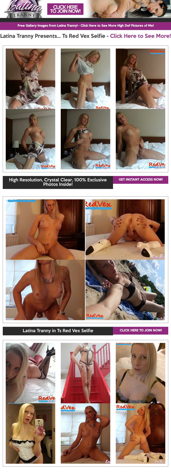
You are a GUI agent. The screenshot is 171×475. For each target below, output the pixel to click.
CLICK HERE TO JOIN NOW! (141, 330)
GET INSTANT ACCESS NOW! (141, 179)
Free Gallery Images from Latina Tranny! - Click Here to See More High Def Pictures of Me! (86, 25)
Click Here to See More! (140, 36)
